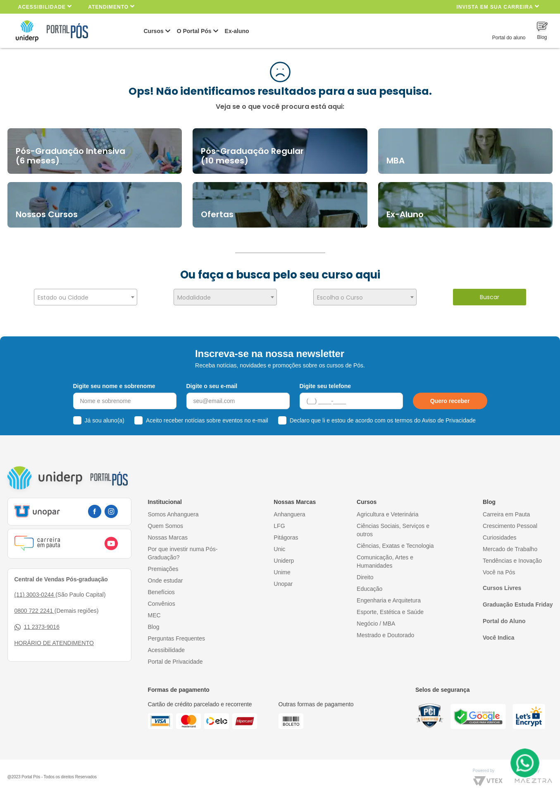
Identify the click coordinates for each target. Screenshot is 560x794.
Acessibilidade (45, 6)
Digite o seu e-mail (212, 384)
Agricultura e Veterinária (387, 512)
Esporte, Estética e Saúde (390, 610)
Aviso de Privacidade (449, 418)
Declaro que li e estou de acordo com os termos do (383, 418)
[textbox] (85, 297)
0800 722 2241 (34, 609)
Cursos (154, 31)
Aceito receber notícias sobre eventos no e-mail (207, 418)
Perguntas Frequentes (176, 636)
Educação (369, 586)
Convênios (161, 601)
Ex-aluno (237, 31)
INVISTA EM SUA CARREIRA (497, 6)
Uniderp (284, 558)
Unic (279, 547)
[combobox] (85, 297)
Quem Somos (165, 524)
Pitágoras (286, 535)
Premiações (163, 567)
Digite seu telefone (325, 384)
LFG (279, 524)
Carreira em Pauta (506, 512)
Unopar (283, 581)
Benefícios (161, 590)
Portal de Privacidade (175, 659)
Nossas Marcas (168, 535)
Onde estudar (165, 578)
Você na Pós (499, 570)
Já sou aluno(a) (105, 418)
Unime (282, 570)
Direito (365, 575)
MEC (154, 613)
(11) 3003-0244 (35, 593)
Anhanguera (289, 512)
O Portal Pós (194, 31)
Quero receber (450, 399)
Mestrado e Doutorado (385, 633)
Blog (154, 624)
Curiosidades (500, 535)
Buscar (489, 297)
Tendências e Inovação (512, 558)
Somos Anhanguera (173, 512)
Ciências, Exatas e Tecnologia (395, 543)
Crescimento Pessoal (510, 524)
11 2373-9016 (37, 625)
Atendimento (111, 6)
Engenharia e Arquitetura (389, 598)
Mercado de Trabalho (510, 547)
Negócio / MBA (376, 621)
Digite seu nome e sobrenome (114, 384)
